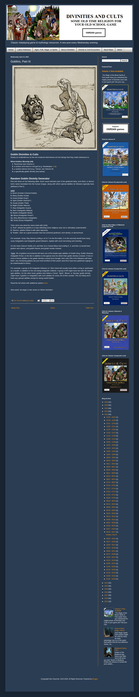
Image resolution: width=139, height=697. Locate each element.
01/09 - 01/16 (111, 576)
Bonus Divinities (68, 50)
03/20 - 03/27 (111, 545)
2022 (106, 414)
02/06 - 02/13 (111, 563)
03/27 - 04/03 (111, 542)
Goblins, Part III (111, 535)
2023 (106, 411)
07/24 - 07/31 (111, 485)
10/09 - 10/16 (111, 451)
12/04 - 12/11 (111, 426)
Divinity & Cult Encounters (89, 50)
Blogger (95, 679)
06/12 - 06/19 (111, 504)
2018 (106, 592)
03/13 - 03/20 (111, 548)
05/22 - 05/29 (111, 513)
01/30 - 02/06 (111, 567)
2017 (106, 595)
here (46, 283)
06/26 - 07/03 (111, 498)
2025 (106, 405)
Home (10, 50)
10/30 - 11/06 (111, 442)
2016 (106, 598)
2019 (106, 589)
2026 (106, 402)
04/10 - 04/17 (111, 532)
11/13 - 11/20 (111, 436)
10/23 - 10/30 (111, 445)
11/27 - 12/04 (111, 429)
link (54, 166)
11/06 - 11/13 (111, 439)
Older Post (89, 308)
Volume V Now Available (112, 71)
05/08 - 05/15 (111, 520)
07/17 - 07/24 (111, 489)
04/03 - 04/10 (111, 539)
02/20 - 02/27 (111, 557)
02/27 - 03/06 (111, 554)
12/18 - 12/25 (111, 420)
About (119, 50)
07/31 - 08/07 (111, 482)
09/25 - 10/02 (111, 457)
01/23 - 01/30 (111, 570)
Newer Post (15, 308)
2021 (106, 583)
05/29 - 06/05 (111, 510)
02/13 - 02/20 (111, 560)
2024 (106, 408)
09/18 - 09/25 (111, 461)
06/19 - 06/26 (111, 501)
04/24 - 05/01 (111, 526)
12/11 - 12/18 (111, 423)
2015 (106, 601)
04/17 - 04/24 (111, 529)
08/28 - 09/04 (111, 470)
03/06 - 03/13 (111, 551)
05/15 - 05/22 (111, 516)
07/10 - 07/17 (111, 492)
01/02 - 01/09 (111, 579)
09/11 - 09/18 (111, 464)
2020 (106, 586)
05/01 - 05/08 (111, 523)
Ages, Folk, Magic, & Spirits (46, 50)
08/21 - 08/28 (111, 473)
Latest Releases (24, 50)
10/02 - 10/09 (111, 454)
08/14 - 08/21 (111, 476)
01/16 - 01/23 (111, 573)
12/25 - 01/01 (111, 417)
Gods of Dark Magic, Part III (120, 629)
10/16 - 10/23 (111, 448)
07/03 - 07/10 (111, 495)
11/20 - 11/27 (111, 433)
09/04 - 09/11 (111, 467)
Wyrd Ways (108, 50)
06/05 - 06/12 (111, 507)
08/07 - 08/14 (111, 479)
